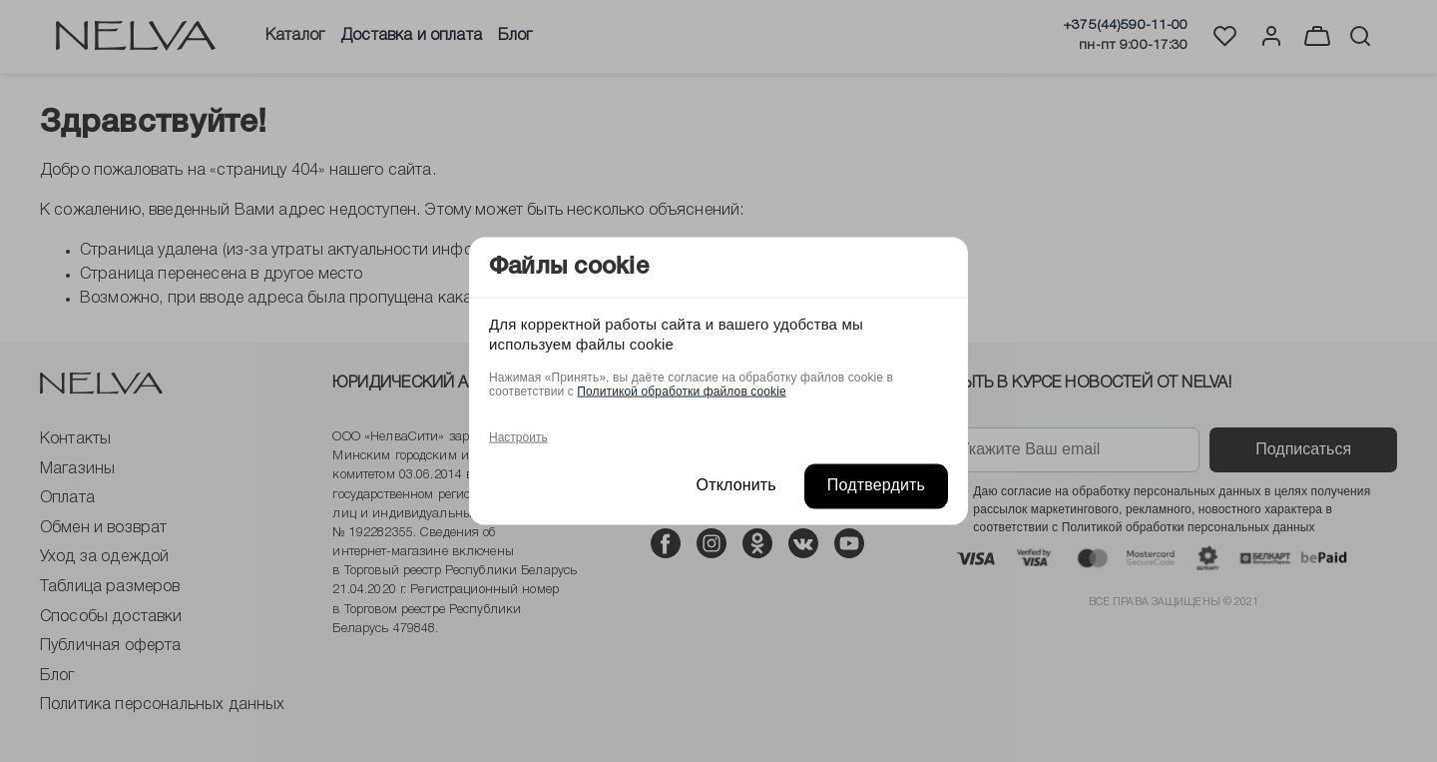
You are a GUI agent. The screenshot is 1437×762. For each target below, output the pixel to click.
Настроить (518, 437)
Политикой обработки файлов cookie (681, 391)
